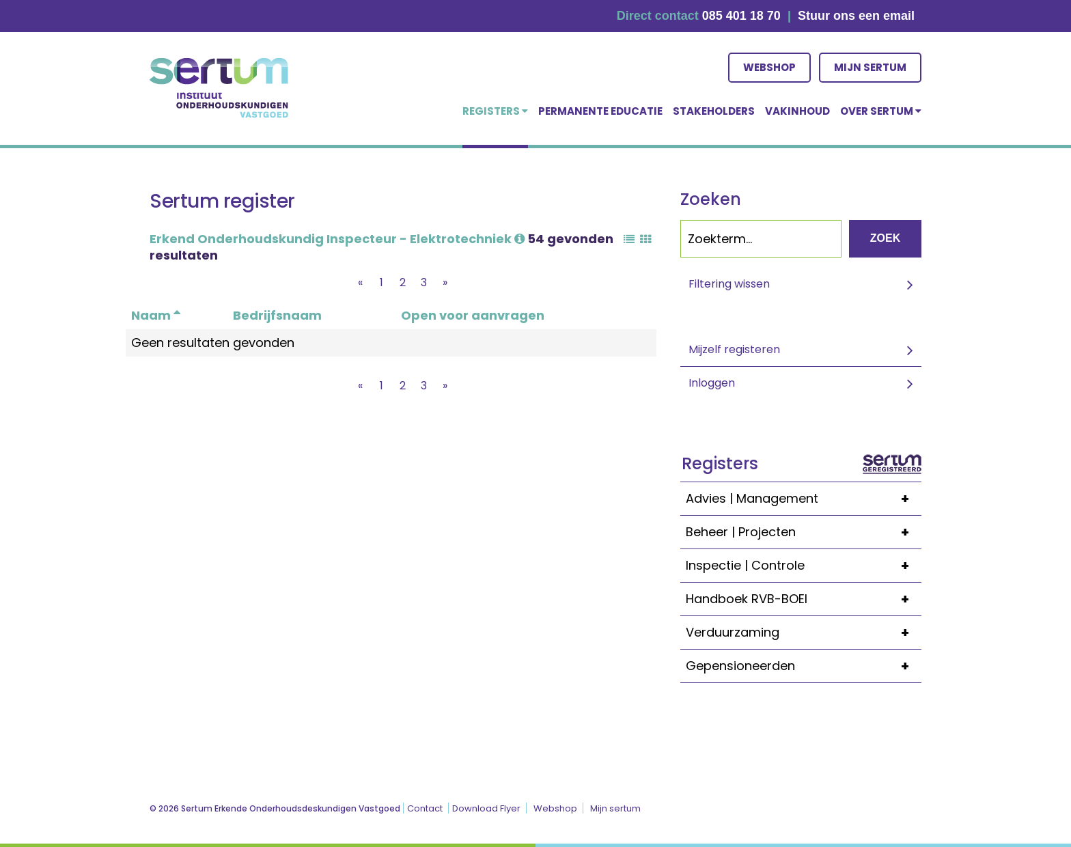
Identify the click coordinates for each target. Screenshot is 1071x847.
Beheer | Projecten (803, 532)
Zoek (885, 238)
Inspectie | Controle (803, 565)
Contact (425, 808)
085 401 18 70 (741, 16)
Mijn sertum (870, 67)
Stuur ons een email (856, 16)
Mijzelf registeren (734, 349)
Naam (155, 315)
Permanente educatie (600, 111)
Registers (495, 111)
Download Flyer (486, 808)
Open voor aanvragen (472, 315)
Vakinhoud (797, 111)
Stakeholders (714, 111)
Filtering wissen (729, 284)
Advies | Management (803, 498)
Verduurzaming (803, 632)
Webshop (769, 67)
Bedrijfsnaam (277, 315)
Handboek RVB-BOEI (803, 599)
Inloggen (711, 383)
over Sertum (880, 111)
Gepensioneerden (803, 666)
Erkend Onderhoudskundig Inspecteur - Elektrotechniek (337, 238)
